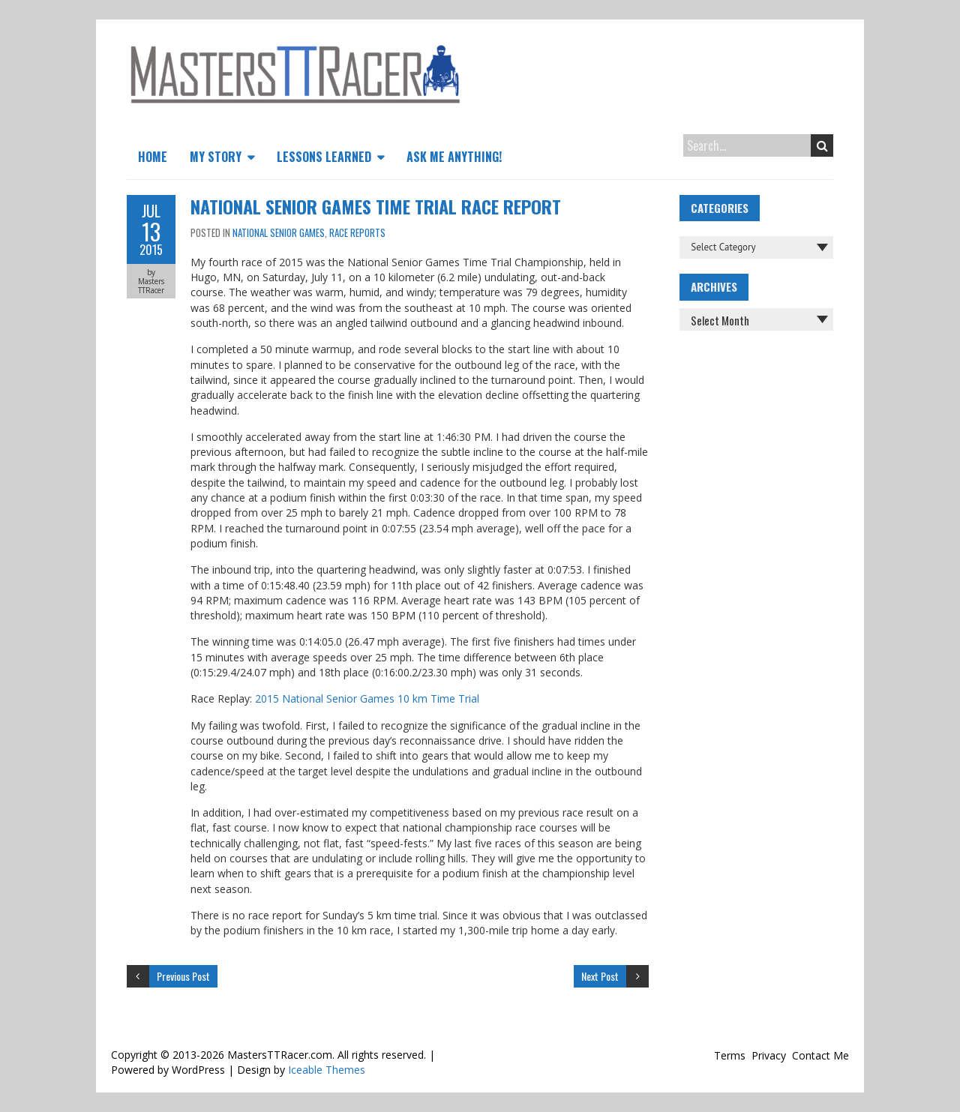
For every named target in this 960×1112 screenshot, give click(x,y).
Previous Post (183, 976)
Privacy (769, 1055)
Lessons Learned (324, 157)
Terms (730, 1055)
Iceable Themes (326, 1070)
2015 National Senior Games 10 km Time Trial (367, 698)
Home (152, 157)
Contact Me (820, 1055)
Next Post (600, 976)
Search (822, 145)
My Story (216, 157)
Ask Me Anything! (454, 157)
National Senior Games (278, 232)
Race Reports (357, 232)
